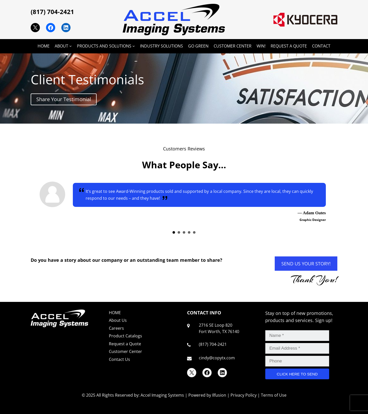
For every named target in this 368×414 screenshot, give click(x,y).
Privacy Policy (244, 395)
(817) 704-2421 (52, 11)
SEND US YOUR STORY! (306, 264)
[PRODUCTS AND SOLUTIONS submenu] (133, 46)
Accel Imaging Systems (162, 395)
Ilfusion (219, 395)
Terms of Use (273, 395)
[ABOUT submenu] (70, 46)
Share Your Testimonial (63, 99)
